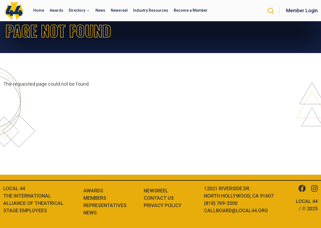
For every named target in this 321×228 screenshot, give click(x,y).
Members (94, 198)
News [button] (100, 10)
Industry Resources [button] (150, 10)
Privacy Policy (163, 205)
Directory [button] (77, 10)
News (90, 212)
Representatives (105, 205)
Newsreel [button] (119, 10)
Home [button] (38, 10)
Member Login (302, 10)
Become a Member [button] (191, 10)
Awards (93, 190)
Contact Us (159, 198)
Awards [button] (56, 10)
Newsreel (156, 190)
